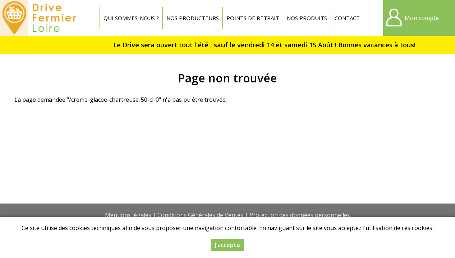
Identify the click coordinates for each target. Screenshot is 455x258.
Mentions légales (128, 215)
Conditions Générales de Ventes (200, 215)
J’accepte (227, 246)
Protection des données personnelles (299, 215)
